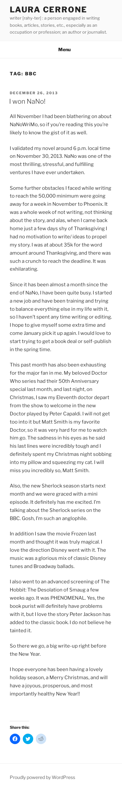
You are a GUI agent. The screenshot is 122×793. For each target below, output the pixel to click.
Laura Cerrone (48, 9)
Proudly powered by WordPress (42, 777)
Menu (61, 49)
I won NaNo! (27, 101)
